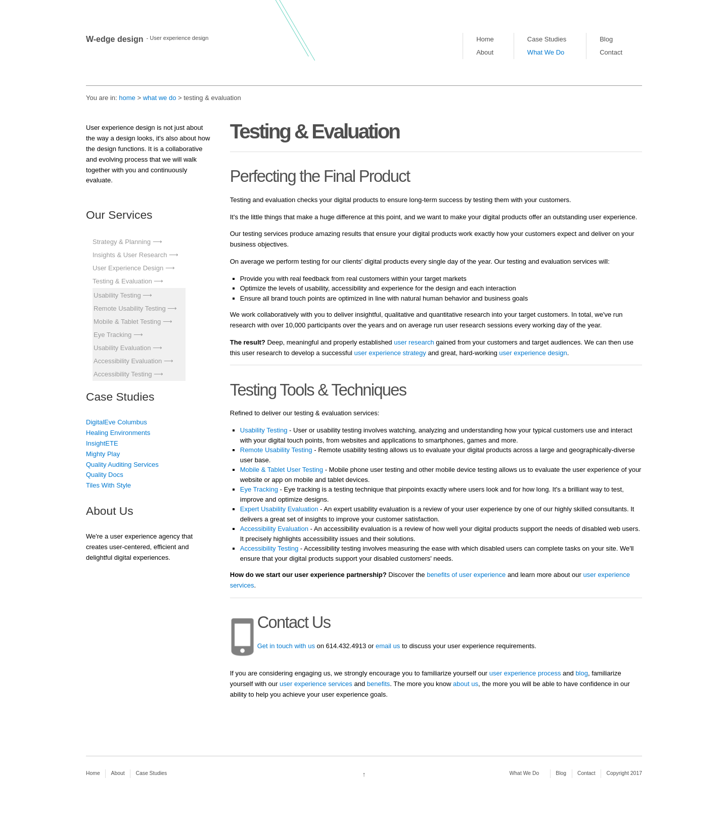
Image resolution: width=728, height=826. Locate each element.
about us (465, 684)
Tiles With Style (108, 485)
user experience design (533, 353)
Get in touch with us (286, 646)
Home (485, 39)
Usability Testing (117, 295)
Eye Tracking (112, 334)
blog (581, 673)
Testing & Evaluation (122, 281)
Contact (611, 52)
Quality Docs (104, 474)
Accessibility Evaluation (128, 361)
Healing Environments (118, 432)
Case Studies (546, 39)
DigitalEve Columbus (116, 422)
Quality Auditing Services (122, 464)
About (484, 52)
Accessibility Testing (123, 374)
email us (388, 646)
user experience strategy (390, 353)
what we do (159, 98)
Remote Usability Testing (130, 308)
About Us (109, 510)
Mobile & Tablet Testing (127, 321)
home (127, 98)
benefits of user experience (465, 574)
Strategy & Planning (122, 242)
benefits (378, 684)
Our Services (119, 214)
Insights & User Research (130, 255)
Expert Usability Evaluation (279, 509)
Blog (606, 39)
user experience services (316, 684)
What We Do (545, 52)
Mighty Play (103, 454)
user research (414, 342)
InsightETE (102, 443)
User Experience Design (128, 268)
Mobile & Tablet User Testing (281, 469)
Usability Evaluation (122, 348)
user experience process (525, 673)
